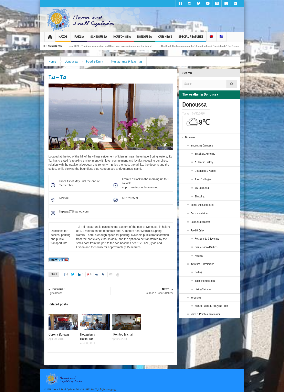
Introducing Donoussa (202, 146)
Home (52, 61)
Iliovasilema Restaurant (87, 336)
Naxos (63, 38)
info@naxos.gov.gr (107, 389)
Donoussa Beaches (200, 222)
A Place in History (204, 162)
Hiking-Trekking (203, 289)
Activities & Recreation (202, 264)
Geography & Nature (205, 171)
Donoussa (144, 38)
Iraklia (79, 38)
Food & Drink (94, 61)
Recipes (199, 256)
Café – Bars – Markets (206, 247)
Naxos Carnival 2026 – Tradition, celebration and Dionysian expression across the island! (109, 46)
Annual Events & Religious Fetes (211, 306)
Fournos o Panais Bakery (142, 291)
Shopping (199, 196)
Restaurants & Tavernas (126, 61)
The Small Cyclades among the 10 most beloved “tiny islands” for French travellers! (210, 46)
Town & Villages (203, 179)
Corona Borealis (59, 334)
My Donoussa (202, 188)
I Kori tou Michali (122, 334)
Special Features (190, 38)
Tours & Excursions (205, 281)
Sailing (198, 272)
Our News (165, 38)
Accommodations (200, 213)
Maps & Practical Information (205, 314)
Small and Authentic (205, 154)
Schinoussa (98, 38)
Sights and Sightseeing (202, 205)
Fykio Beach (80, 291)
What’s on (196, 298)
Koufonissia (122, 38)
